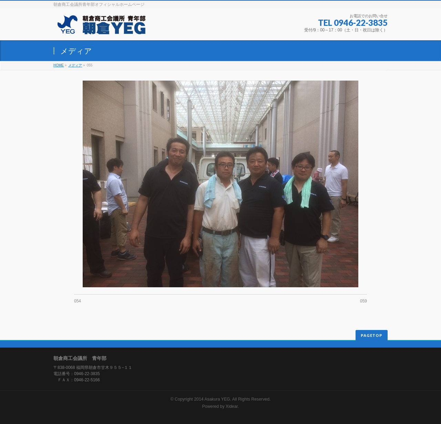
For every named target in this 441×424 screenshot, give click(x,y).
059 (363, 301)
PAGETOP (371, 335)
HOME (58, 65)
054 (77, 301)
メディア (75, 65)
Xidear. (232, 406)
